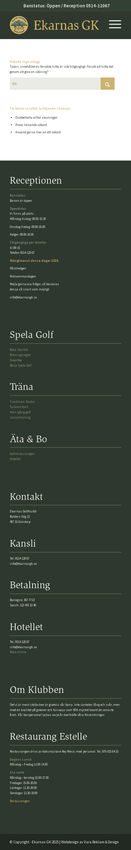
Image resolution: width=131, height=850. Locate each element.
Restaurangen (20, 801)
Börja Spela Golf (20, 365)
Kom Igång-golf (20, 412)
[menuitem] (111, 25)
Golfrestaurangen (22, 454)
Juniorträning (20, 417)
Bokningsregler (20, 355)
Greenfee (16, 360)
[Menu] (111, 25)
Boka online (18, 652)
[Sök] (62, 83)
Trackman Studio (22, 402)
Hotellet (15, 459)
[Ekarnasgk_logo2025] (54, 25)
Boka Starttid (19, 350)
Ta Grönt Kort (19, 407)
